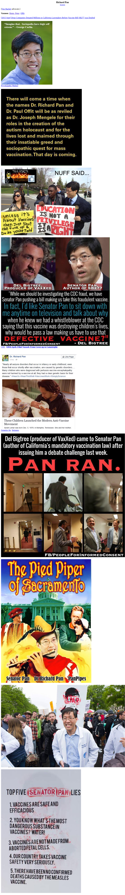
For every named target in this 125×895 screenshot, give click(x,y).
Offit (23, 13)
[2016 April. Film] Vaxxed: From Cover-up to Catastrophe (32, 347)
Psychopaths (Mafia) (9, 86)
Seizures (15, 430)
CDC (3, 347)
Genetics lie (6, 430)
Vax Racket (6, 9)
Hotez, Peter (14, 13)
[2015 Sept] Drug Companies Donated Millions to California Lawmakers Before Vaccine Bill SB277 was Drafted (48, 18)
